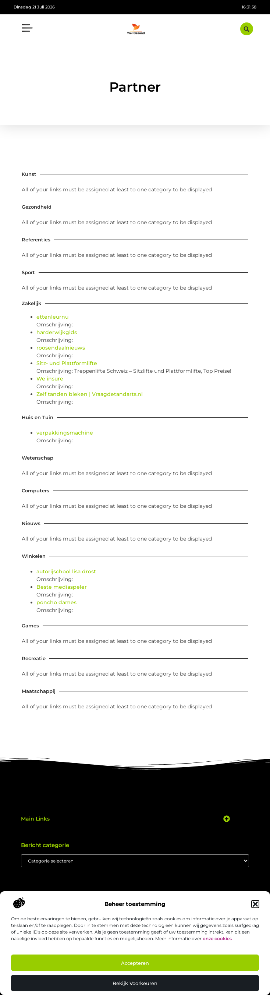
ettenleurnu (52, 317)
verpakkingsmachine (64, 432)
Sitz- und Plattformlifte (66, 363)
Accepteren (135, 963)
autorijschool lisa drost (66, 571)
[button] (255, 904)
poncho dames (56, 602)
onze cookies (217, 938)
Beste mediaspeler (61, 587)
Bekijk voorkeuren (135, 983)
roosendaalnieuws (60, 347)
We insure (49, 378)
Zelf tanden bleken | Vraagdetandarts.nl (89, 394)
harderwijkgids (56, 332)
